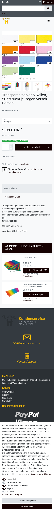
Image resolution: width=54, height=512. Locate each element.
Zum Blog (3, 13)
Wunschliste (9, 157)
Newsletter (7, 401)
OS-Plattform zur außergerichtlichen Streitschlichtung (26, 380)
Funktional (11, 491)
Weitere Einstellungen (12, 494)
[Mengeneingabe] (5, 147)
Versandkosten (23, 164)
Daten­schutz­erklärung (41, 474)
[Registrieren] (7, 2)
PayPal (10, 488)
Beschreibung (10, 188)
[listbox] (12, 265)
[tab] (27, 188)
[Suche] (48, 8)
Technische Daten (12, 197)
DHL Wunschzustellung (17, 485)
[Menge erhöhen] (11, 145)
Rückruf (5, 395)
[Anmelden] (3, 2)
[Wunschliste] (40, 2)
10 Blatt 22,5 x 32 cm (30, 257)
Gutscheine (7, 398)
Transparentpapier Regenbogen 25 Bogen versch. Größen (35, 285)
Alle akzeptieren (27, 506)
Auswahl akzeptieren (27, 500)
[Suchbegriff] (23, 8)
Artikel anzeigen (36, 294)
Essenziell (11, 479)
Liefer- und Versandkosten (14, 383)
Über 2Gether (8, 392)
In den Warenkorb (37, 147)
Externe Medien (14, 482)
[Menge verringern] (11, 148)
